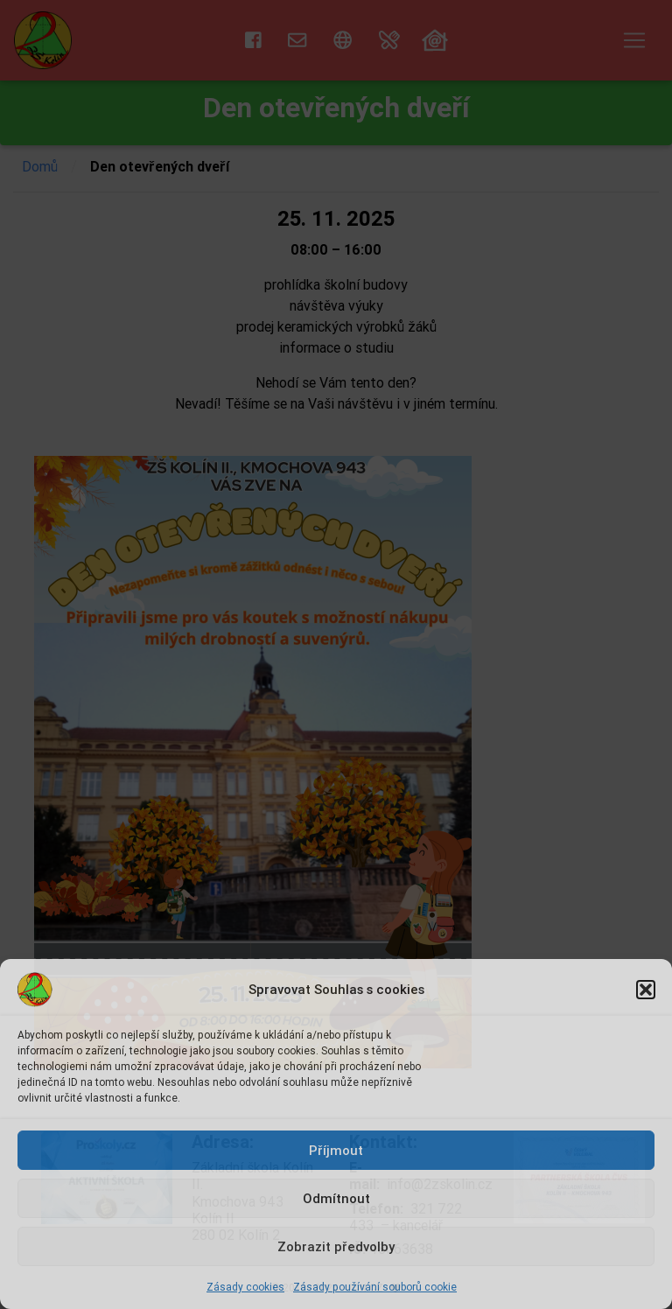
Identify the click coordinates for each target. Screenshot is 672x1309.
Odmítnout (336, 1198)
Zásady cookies (245, 1286)
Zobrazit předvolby (336, 1246)
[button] (645, 989)
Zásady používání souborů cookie (375, 1286)
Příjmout (336, 1150)
